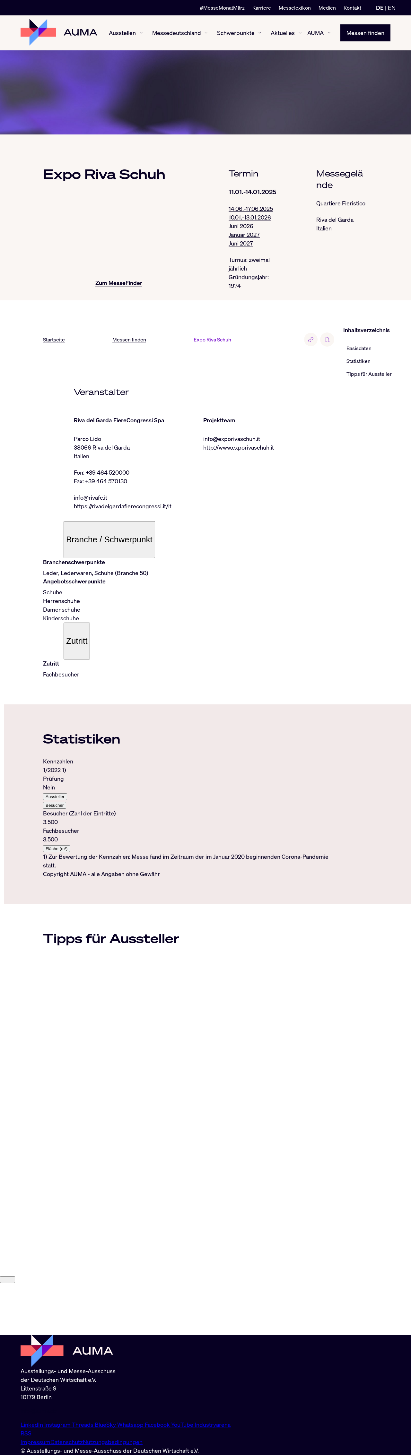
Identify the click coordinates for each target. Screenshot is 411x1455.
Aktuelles (283, 33)
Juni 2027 (241, 243)
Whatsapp (131, 1424)
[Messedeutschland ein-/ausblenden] (206, 33)
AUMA (315, 33)
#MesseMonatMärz (222, 7)
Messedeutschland (176, 33)
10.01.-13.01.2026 (250, 217)
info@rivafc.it (90, 497)
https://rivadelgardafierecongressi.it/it (122, 506)
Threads (83, 1424)
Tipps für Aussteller (369, 374)
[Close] (7, 1331)
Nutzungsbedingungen (113, 1442)
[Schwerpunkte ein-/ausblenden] (260, 33)
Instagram (58, 1424)
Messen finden (365, 33)
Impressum (35, 1442)
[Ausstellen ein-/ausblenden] (141, 33)
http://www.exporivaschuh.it (238, 447)
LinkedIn (32, 1424)
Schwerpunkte (236, 33)
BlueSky (106, 1424)
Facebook (158, 1424)
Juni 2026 (241, 226)
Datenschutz (66, 1442)
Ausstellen (122, 33)
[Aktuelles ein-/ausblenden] (300, 33)
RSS (26, 1433)
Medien (327, 7)
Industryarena (213, 1424)
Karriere (261, 7)
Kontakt (352, 7)
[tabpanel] (189, 813)
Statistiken (358, 361)
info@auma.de (39, 1411)
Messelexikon (295, 7)
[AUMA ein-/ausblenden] (329, 33)
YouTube (183, 1424)
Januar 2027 (244, 234)
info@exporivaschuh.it (231, 439)
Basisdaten (359, 348)
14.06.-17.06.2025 (251, 208)
